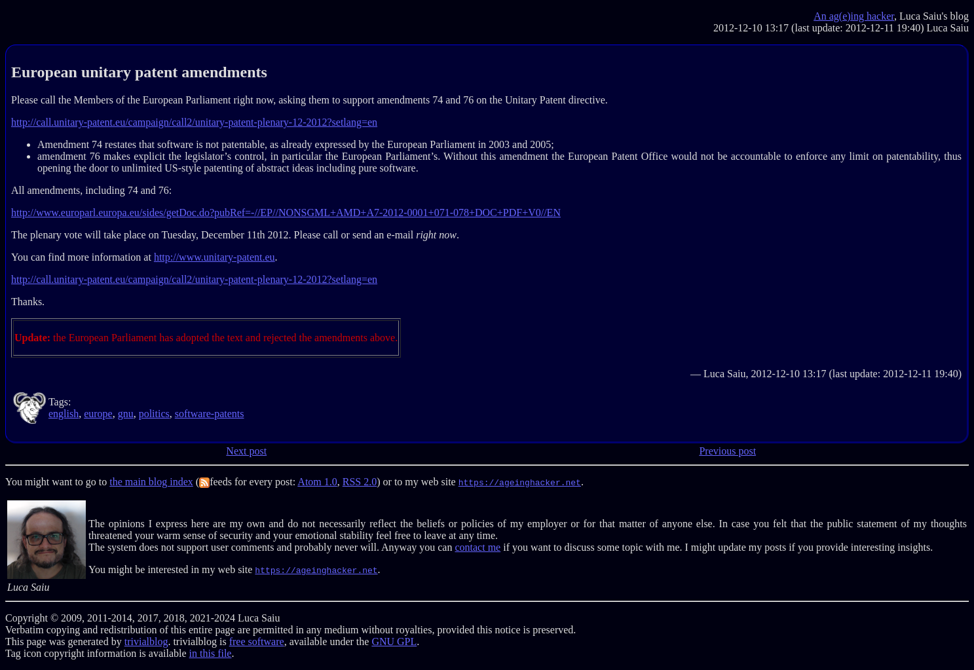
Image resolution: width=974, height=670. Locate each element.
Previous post (727, 450)
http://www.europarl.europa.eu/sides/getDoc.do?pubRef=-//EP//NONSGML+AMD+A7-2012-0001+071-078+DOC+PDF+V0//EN (286, 212)
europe (98, 413)
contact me (477, 547)
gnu (126, 413)
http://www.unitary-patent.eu (214, 257)
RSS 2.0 (360, 481)
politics (154, 413)
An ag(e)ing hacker (854, 16)
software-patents (209, 413)
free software (256, 641)
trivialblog (146, 641)
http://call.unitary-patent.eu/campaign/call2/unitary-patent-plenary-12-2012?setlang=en (194, 122)
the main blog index (151, 481)
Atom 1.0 (317, 481)
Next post (246, 450)
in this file (210, 653)
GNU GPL (394, 641)
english (63, 413)
